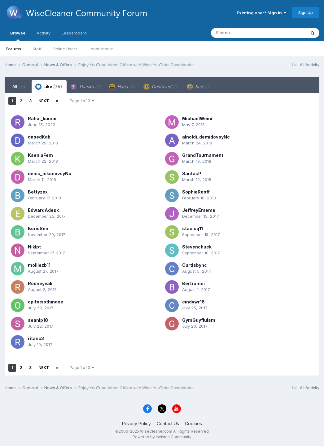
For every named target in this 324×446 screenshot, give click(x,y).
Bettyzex (38, 191)
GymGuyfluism (198, 320)
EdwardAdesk (43, 210)
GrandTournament (202, 155)
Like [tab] (48, 87)
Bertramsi (193, 283)
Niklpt (34, 246)
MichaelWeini (197, 118)
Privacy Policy (136, 423)
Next (43, 100)
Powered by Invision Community (162, 437)
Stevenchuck (197, 246)
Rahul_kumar (42, 118)
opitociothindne (45, 301)
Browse (17, 35)
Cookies (193, 423)
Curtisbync (194, 265)
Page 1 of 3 (82, 100)
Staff (37, 48)
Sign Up (305, 12)
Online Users (65, 48)
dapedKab (39, 136)
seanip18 (38, 320)
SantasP (191, 173)
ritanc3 (36, 338)
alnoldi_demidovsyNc (206, 136)
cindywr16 (193, 301)
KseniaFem (40, 155)
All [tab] (19, 86)
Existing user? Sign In (261, 12)
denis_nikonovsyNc (49, 173)
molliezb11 (39, 265)
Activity (43, 32)
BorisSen (38, 228)
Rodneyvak (40, 283)
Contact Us (168, 423)
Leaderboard (101, 48)
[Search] (241, 33)
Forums (13, 48)
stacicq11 (192, 228)
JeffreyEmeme (198, 210)
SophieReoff (196, 191)
